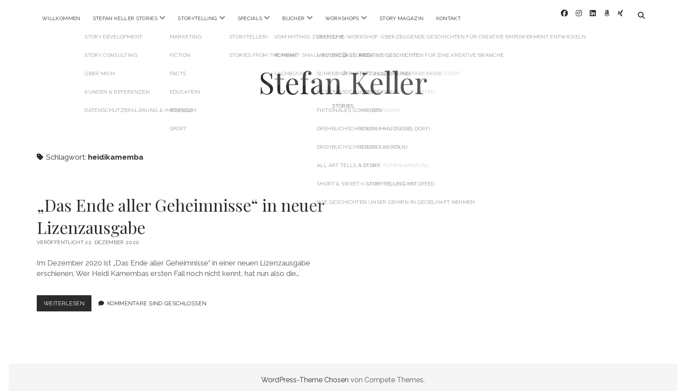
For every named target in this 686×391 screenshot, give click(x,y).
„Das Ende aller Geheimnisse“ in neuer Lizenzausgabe (180, 211)
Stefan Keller (343, 77)
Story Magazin (401, 18)
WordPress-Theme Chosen (305, 375)
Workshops (342, 18)
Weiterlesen (67, 300)
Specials (250, 18)
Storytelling (197, 18)
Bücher (293, 18)
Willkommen (61, 18)
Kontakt (448, 18)
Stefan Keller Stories (125, 18)
